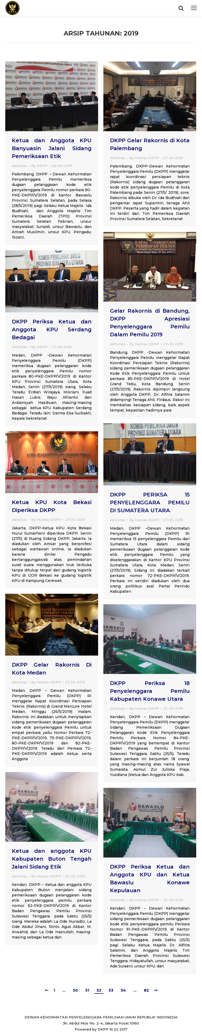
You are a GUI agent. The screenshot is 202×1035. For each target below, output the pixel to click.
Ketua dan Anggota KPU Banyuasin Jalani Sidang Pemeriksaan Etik (52, 148)
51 (87, 990)
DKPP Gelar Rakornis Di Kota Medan (52, 669)
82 (146, 990)
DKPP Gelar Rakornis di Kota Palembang (150, 144)
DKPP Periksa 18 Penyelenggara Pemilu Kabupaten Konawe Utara (150, 691)
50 (75, 990)
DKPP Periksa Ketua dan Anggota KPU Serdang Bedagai (52, 329)
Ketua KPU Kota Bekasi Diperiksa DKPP (52, 506)
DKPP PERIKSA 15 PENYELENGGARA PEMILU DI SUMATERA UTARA (150, 502)
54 (123, 990)
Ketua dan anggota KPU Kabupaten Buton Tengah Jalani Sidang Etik (52, 859)
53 (111, 990)
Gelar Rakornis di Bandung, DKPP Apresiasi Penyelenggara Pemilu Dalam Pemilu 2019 (150, 323)
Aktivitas (19, 166)
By (39, 166)
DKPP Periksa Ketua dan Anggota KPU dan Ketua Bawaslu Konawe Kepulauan (150, 879)
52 (99, 990)
